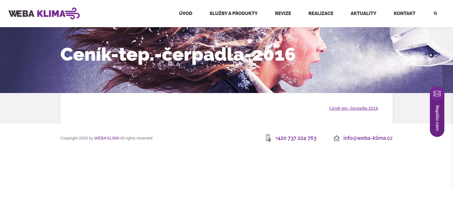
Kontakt (404, 13)
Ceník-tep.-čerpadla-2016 (353, 108)
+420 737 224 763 (295, 138)
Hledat (432, 0)
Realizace (321, 13)
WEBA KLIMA (13, 2)
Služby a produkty (234, 13)
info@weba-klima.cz (368, 138)
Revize (283, 13)
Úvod (185, 13)
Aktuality (363, 13)
